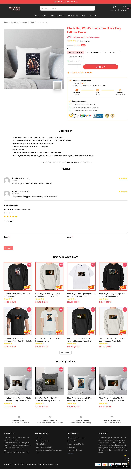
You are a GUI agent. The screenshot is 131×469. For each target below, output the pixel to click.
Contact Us (71, 447)
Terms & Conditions (42, 441)
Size (68, 49)
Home (6, 22)
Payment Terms (72, 441)
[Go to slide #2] (39, 97)
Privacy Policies (41, 444)
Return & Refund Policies (75, 444)
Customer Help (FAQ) (74, 450)
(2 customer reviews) (84, 41)
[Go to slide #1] (28, 97)
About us (39, 438)
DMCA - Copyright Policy (44, 447)
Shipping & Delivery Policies (76, 438)
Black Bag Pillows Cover (39, 22)
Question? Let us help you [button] (120, 466)
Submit (8, 248)
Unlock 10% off (127, 459)
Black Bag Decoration (19, 22)
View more (65, 352)
